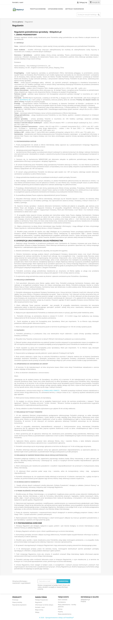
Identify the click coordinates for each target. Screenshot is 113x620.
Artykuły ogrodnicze (74, 9)
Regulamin (38, 602)
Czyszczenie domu (55, 9)
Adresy (60, 609)
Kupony (60, 611)
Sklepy (37, 612)
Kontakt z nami (17, 2)
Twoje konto (63, 597)
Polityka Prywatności (41, 600)
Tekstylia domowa (38, 9)
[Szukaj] (89, 15)
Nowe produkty (17, 602)
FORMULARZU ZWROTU (52, 390)
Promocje (15, 600)
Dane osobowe (62, 600)
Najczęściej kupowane (19, 605)
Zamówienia (62, 602)
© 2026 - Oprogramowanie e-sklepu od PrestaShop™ (56, 617)
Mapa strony (39, 610)
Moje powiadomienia (64, 614)
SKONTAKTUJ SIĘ (25, 100)
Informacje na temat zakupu (44, 605)
